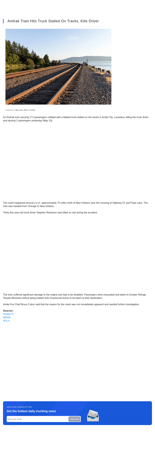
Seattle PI (8, 314)
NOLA (6, 320)
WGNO (7, 317)
